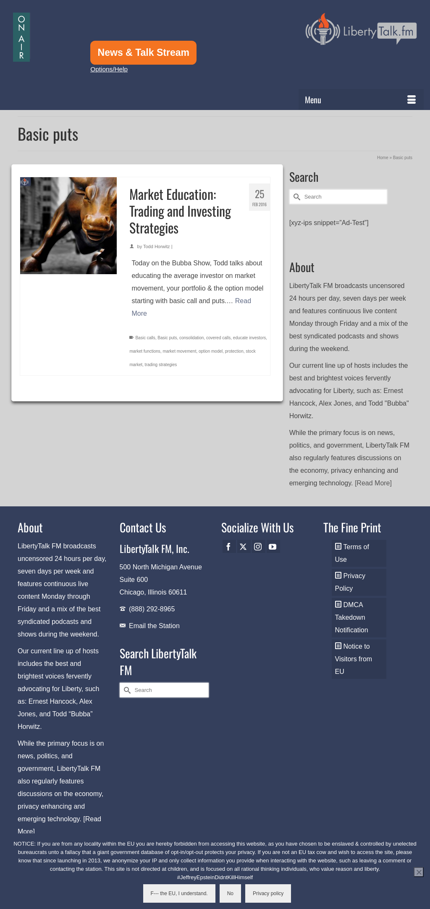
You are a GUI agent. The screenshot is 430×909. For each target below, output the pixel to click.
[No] (419, 872)
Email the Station (154, 625)
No (230, 893)
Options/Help (109, 69)
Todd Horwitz (156, 246)
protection (234, 351)
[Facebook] (229, 546)
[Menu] (361, 99)
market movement (179, 351)
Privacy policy (268, 893)
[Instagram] (258, 546)
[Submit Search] (295, 196)
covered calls (218, 337)
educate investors (249, 337)
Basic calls (145, 337)
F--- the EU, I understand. (179, 893)
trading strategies (161, 364)
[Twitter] (244, 546)
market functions (144, 351)
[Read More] (373, 483)
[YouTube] (273, 546)
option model (211, 351)
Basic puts (167, 337)
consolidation (191, 337)
